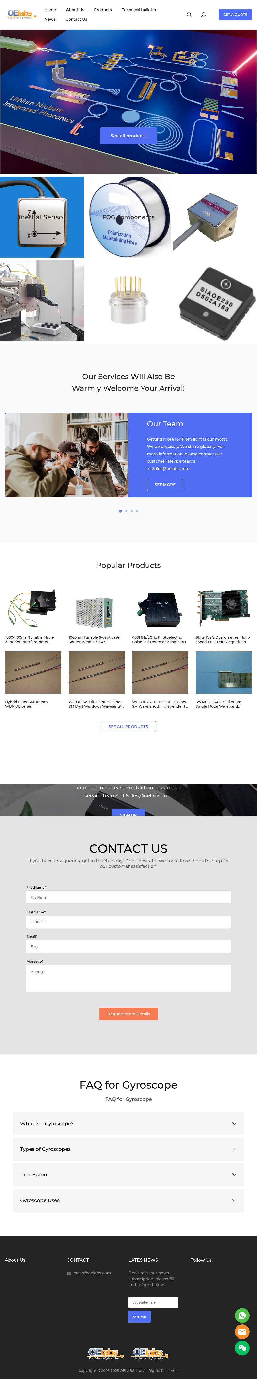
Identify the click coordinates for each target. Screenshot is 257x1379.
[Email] (153, 1302)
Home (50, 9)
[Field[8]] (128, 922)
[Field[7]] (128, 897)
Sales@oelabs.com (171, 468)
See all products (128, 135)
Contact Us (76, 19)
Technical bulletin (139, 9)
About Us (75, 9)
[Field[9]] (128, 946)
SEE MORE (165, 484)
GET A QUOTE (235, 14)
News (50, 19)
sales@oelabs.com (92, 1273)
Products (103, 9)
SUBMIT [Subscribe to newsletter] (140, 1317)
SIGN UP (128, 815)
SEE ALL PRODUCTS (128, 726)
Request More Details (128, 1014)
